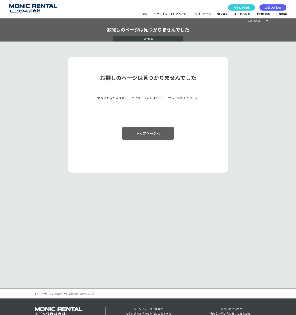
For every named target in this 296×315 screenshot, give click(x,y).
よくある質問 (242, 14)
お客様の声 (263, 14)
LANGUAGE (254, 20)
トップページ (41, 293)
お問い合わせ (273, 7)
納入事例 (222, 14)
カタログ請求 (242, 7)
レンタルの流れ (201, 14)
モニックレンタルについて (170, 14)
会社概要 (281, 14)
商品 (145, 14)
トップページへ (148, 133)
